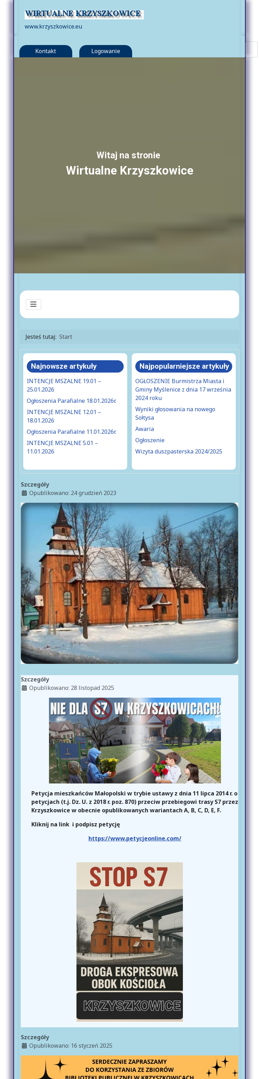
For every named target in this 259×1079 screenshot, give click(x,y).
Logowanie (105, 51)
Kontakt (45, 51)
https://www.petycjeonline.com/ (134, 838)
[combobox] (252, 49)
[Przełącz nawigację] (33, 304)
